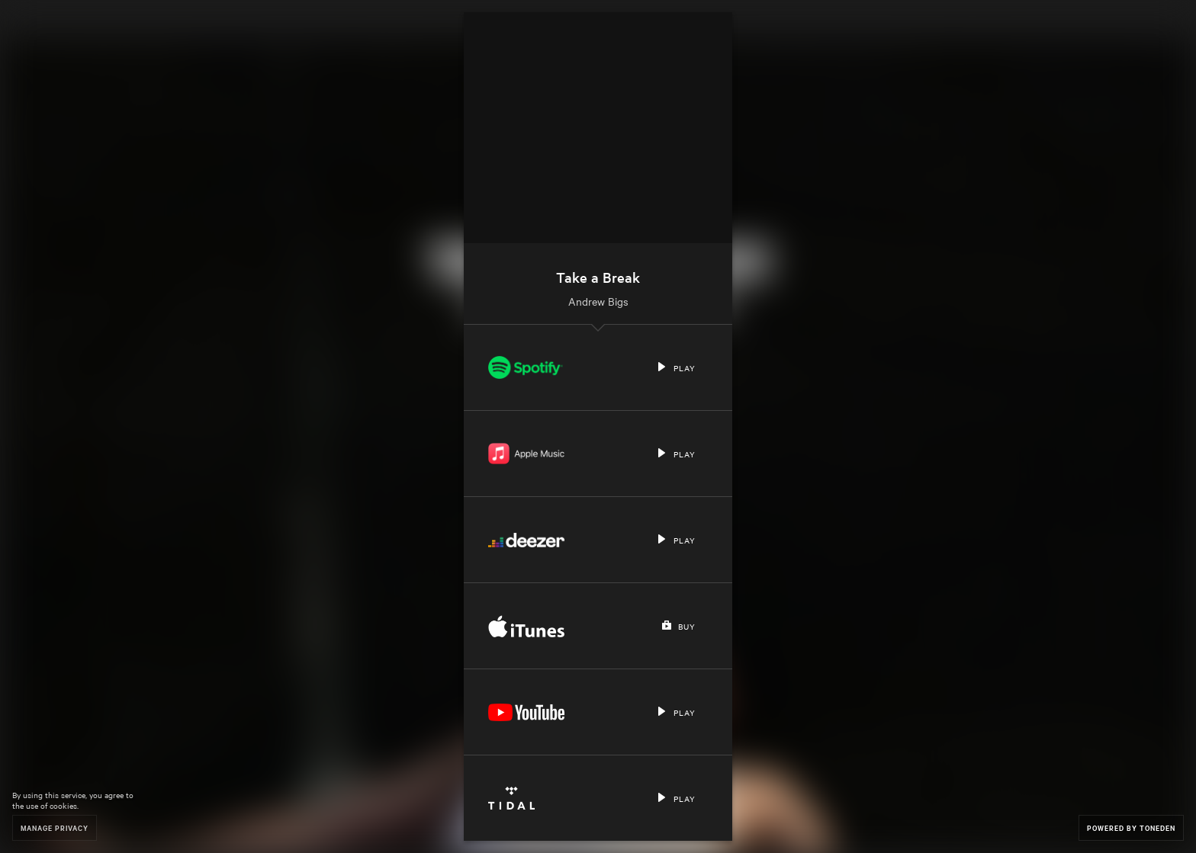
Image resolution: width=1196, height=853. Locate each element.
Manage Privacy (54, 827)
